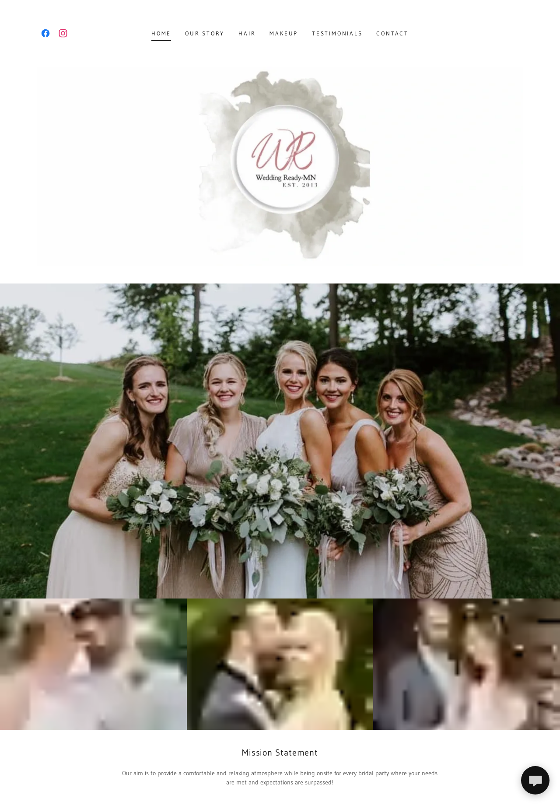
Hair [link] (247, 33)
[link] (45, 33)
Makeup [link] (284, 33)
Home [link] (161, 33)
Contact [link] (392, 33)
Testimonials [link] (337, 33)
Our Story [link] (204, 33)
